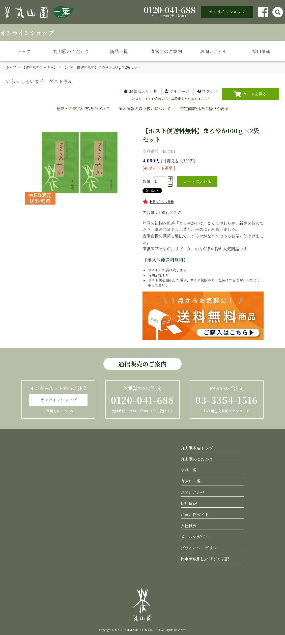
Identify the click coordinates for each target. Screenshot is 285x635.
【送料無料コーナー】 (39, 67)
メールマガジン (195, 536)
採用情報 (261, 51)
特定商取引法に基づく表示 (204, 108)
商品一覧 (119, 51)
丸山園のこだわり (71, 51)
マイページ (179, 91)
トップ (24, 51)
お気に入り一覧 (143, 91)
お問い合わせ (213, 51)
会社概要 (189, 525)
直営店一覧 (191, 481)
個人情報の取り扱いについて (144, 108)
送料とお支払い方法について (83, 108)
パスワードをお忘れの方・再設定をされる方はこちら (171, 98)
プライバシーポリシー (201, 548)
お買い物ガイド (195, 514)
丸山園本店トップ (197, 448)
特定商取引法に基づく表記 (205, 559)
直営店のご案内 (166, 51)
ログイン (210, 91)
